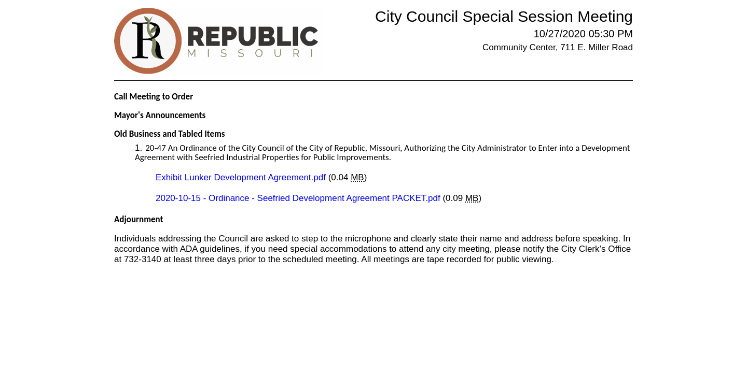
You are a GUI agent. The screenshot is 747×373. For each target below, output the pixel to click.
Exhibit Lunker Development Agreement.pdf (242, 177)
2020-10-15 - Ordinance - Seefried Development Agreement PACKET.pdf (299, 198)
